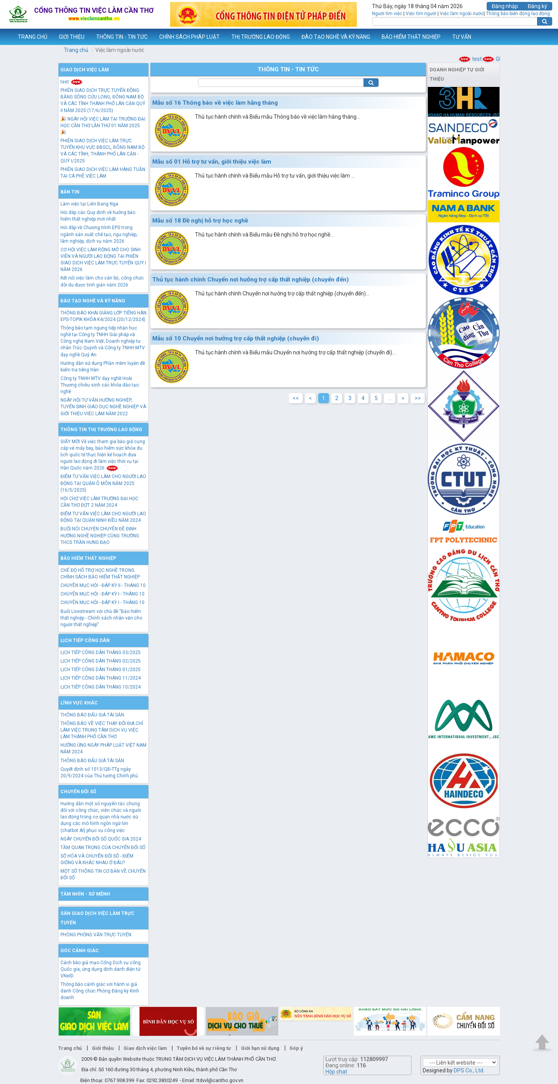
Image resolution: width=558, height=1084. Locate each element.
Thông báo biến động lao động (518, 13)
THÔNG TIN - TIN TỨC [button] (122, 37)
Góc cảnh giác (79, 950)
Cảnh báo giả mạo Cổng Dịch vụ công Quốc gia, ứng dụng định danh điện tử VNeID (100, 969)
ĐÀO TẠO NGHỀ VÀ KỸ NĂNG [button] (335, 37)
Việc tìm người (421, 13)
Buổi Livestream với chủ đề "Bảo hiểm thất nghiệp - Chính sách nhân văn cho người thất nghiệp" (101, 618)
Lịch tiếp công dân (85, 640)
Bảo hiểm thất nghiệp (88, 558)
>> (418, 398)
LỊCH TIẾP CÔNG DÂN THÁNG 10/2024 (100, 687)
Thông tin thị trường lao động (101, 429)
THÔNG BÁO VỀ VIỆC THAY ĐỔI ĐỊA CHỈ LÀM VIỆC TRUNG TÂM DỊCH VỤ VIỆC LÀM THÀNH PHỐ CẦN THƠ (101, 730)
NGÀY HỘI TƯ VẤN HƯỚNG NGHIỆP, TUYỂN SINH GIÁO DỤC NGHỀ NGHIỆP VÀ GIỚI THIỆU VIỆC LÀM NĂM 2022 (103, 406)
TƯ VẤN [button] (461, 37)
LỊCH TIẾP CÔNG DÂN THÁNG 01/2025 (100, 669)
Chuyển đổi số (78, 791)
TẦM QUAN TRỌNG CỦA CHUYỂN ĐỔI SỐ (102, 847)
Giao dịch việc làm (84, 69)
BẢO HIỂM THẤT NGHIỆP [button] (411, 37)
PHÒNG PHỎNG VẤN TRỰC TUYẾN (95, 934)
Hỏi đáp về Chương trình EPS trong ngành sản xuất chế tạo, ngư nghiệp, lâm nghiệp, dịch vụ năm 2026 (99, 234)
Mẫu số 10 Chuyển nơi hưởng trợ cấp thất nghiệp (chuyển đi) (235, 338)
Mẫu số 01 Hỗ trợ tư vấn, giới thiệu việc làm (211, 161)
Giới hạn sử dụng (260, 1048)
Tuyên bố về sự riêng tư (204, 1048)
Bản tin (69, 192)
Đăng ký (537, 6)
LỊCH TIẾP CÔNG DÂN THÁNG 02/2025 (100, 661)
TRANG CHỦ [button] (32, 37)
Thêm (542, 37)
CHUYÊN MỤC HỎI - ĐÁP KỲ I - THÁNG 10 (102, 594)
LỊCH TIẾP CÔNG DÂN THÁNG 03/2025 (100, 652)
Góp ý (296, 1048)
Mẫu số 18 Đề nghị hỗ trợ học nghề (200, 220)
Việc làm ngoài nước (462, 13)
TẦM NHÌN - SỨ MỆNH (85, 894)
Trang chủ (76, 50)
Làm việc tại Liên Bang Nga (89, 204)
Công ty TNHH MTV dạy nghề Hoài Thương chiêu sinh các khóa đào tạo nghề (99, 385)
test (479, 59)
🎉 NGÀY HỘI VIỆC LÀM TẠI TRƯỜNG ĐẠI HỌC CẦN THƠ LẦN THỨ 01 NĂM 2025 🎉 (102, 125)
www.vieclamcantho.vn (6, 37)
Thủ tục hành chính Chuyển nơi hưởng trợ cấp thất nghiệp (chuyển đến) (250, 279)
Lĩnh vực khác (79, 703)
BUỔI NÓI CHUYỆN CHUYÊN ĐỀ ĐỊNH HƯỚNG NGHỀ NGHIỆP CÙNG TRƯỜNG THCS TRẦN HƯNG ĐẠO (99, 535)
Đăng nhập (505, 6)
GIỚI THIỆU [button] (71, 37)
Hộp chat (336, 1071)
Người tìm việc (387, 13)
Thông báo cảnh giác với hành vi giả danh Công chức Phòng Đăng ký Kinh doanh (99, 991)
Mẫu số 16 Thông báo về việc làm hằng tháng (215, 102)
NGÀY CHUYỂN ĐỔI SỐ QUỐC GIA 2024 (100, 839)
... (389, 398)
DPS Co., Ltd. (469, 1070)
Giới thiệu (103, 1048)
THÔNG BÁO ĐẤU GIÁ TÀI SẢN (92, 715)
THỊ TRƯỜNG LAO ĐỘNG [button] (260, 37)
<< (296, 398)
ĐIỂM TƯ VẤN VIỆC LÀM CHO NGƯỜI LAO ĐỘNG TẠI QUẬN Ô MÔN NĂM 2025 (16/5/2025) (103, 483)
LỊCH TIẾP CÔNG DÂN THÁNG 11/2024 (100, 678)
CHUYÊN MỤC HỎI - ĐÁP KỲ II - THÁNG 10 (103, 585)
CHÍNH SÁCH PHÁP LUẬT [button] (189, 37)
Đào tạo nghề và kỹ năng (92, 301)
